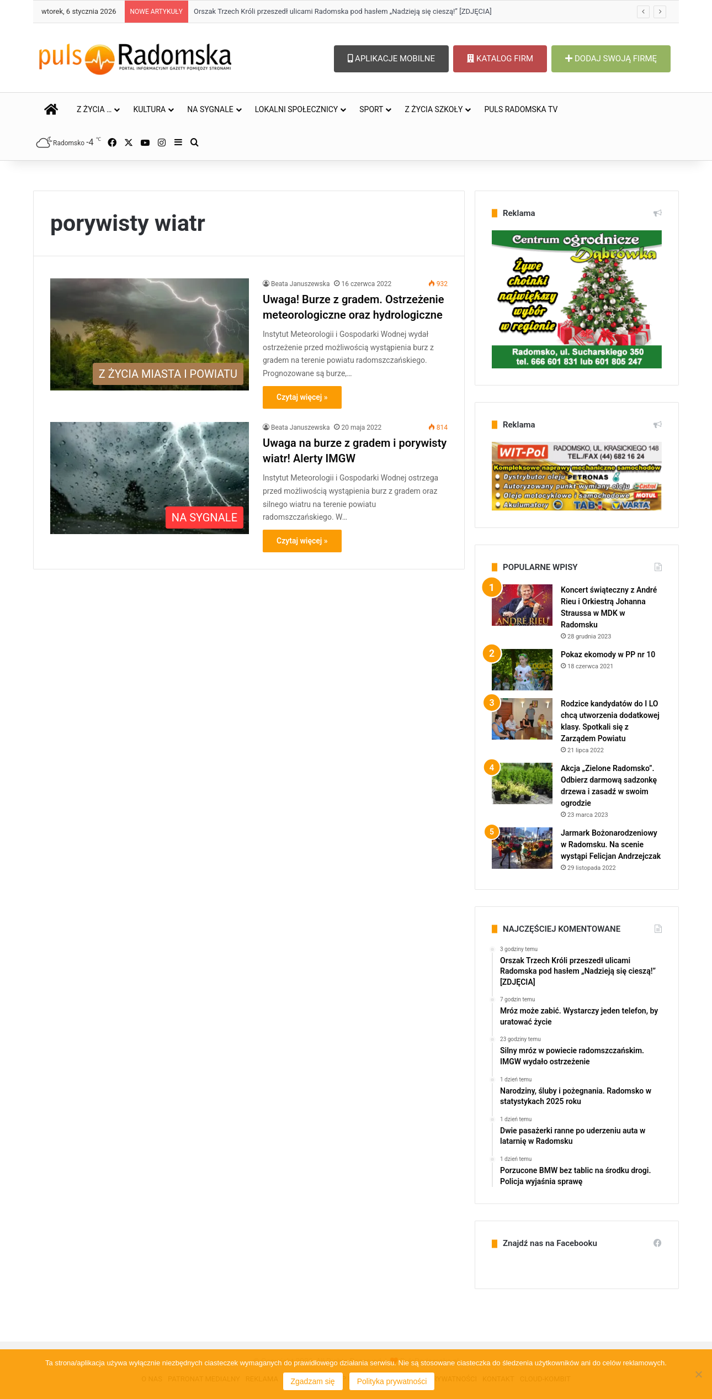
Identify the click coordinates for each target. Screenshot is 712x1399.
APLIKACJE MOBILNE (391, 59)
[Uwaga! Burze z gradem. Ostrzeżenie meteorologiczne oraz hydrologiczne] (149, 334)
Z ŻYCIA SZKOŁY (434, 109)
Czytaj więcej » (302, 397)
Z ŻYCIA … (94, 109)
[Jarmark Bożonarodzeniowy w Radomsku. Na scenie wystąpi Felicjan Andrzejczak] (522, 848)
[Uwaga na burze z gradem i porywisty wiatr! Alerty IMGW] (149, 478)
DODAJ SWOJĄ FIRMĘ (611, 59)
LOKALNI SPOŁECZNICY (296, 109)
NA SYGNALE (210, 109)
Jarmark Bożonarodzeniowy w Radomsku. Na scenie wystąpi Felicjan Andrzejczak (611, 844)
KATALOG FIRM (500, 59)
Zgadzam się (313, 1381)
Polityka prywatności (392, 1381)
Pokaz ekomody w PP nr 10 (608, 654)
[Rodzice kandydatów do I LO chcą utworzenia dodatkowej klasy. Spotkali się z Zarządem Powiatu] (522, 719)
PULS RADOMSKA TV (520, 109)
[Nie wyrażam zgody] (698, 1374)
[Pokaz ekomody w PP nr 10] (522, 669)
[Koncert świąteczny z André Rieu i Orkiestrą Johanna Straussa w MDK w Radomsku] (522, 605)
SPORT (371, 109)
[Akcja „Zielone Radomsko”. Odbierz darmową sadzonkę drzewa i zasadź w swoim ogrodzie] (522, 783)
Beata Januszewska (300, 284)
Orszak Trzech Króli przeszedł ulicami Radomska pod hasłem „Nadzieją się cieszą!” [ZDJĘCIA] (343, 11)
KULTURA (149, 109)
